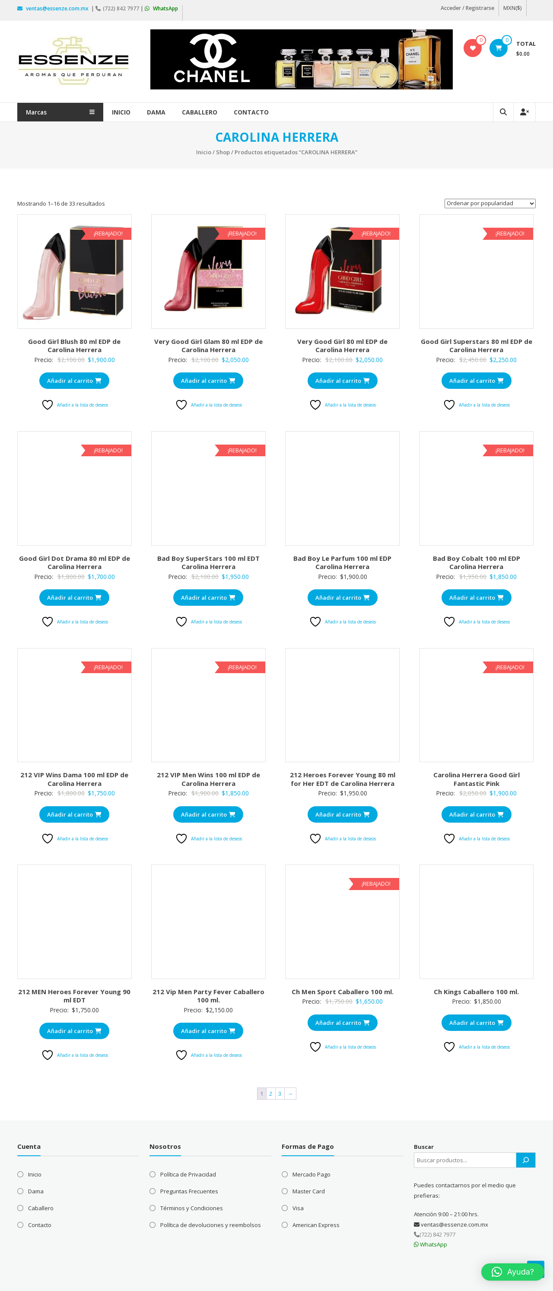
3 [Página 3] (279, 1091)
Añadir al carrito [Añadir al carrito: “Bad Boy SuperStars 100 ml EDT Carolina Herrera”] (208, 596)
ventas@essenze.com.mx (53, 7)
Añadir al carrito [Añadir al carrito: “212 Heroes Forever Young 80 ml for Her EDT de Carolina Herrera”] (342, 812)
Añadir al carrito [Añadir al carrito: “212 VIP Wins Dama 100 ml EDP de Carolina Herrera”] (74, 812)
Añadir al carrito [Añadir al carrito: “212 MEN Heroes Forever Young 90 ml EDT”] (74, 1029)
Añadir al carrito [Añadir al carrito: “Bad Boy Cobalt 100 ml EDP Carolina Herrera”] (476, 596)
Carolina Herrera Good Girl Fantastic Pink (476, 777)
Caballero (217, 110)
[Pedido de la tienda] (490, 202)
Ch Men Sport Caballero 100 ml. (343, 990)
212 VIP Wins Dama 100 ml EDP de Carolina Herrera (74, 777)
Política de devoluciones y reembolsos (210, 1223)
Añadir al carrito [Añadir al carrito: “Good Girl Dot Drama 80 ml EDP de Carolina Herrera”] (74, 596)
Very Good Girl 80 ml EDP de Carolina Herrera (342, 344)
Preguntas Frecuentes (189, 1189)
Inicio (139, 110)
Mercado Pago (311, 1173)
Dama (174, 110)
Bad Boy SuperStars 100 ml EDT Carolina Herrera (208, 560)
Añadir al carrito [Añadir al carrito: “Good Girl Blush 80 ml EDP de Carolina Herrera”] (74, 379)
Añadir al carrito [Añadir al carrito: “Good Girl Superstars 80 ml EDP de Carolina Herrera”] (476, 379)
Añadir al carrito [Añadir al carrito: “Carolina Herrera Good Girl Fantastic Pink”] (476, 812)
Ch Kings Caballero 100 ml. (476, 990)
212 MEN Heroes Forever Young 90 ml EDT (74, 994)
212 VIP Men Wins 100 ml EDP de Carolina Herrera (208, 777)
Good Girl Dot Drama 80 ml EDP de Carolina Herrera (74, 560)
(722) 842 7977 (117, 7)
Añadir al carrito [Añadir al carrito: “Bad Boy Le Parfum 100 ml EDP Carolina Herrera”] (342, 596)
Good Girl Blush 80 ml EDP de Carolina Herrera (74, 344)
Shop (223, 150)
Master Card (308, 1189)
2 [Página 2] (270, 1091)
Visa (298, 1206)
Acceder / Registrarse (468, 8)
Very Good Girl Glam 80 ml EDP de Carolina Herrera (208, 344)
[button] (512, 1272)
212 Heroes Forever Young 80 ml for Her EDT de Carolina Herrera (342, 777)
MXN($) (513, 8)
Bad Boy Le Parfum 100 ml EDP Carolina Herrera (342, 560)
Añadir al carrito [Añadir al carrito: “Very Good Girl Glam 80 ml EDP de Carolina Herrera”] (208, 379)
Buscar (424, 1145)
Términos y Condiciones (191, 1206)
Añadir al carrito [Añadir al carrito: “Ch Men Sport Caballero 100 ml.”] (342, 1021)
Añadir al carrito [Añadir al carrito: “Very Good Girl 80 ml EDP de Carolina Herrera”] (342, 379)
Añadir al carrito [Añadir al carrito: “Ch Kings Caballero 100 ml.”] (476, 1021)
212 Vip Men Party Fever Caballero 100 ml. (208, 994)
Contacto (268, 110)
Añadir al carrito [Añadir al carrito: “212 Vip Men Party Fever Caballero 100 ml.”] (208, 1029)
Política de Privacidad (188, 1173)
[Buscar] (526, 1158)
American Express (316, 1223)
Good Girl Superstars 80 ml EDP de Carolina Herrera (476, 344)
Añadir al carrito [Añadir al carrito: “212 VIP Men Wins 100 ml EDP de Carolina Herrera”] (208, 812)
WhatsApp (161, 7)
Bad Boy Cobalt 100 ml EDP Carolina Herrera (476, 560)
